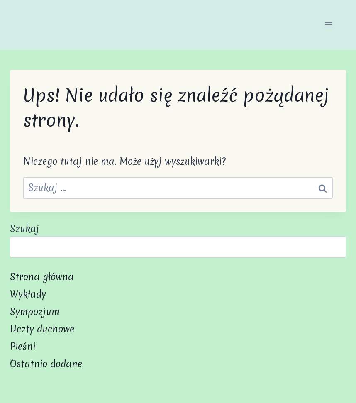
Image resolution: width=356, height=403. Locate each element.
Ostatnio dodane (46, 364)
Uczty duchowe (42, 329)
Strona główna (42, 277)
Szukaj (24, 228)
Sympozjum (34, 311)
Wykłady (28, 294)
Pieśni (22, 346)
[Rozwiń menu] (328, 24)
